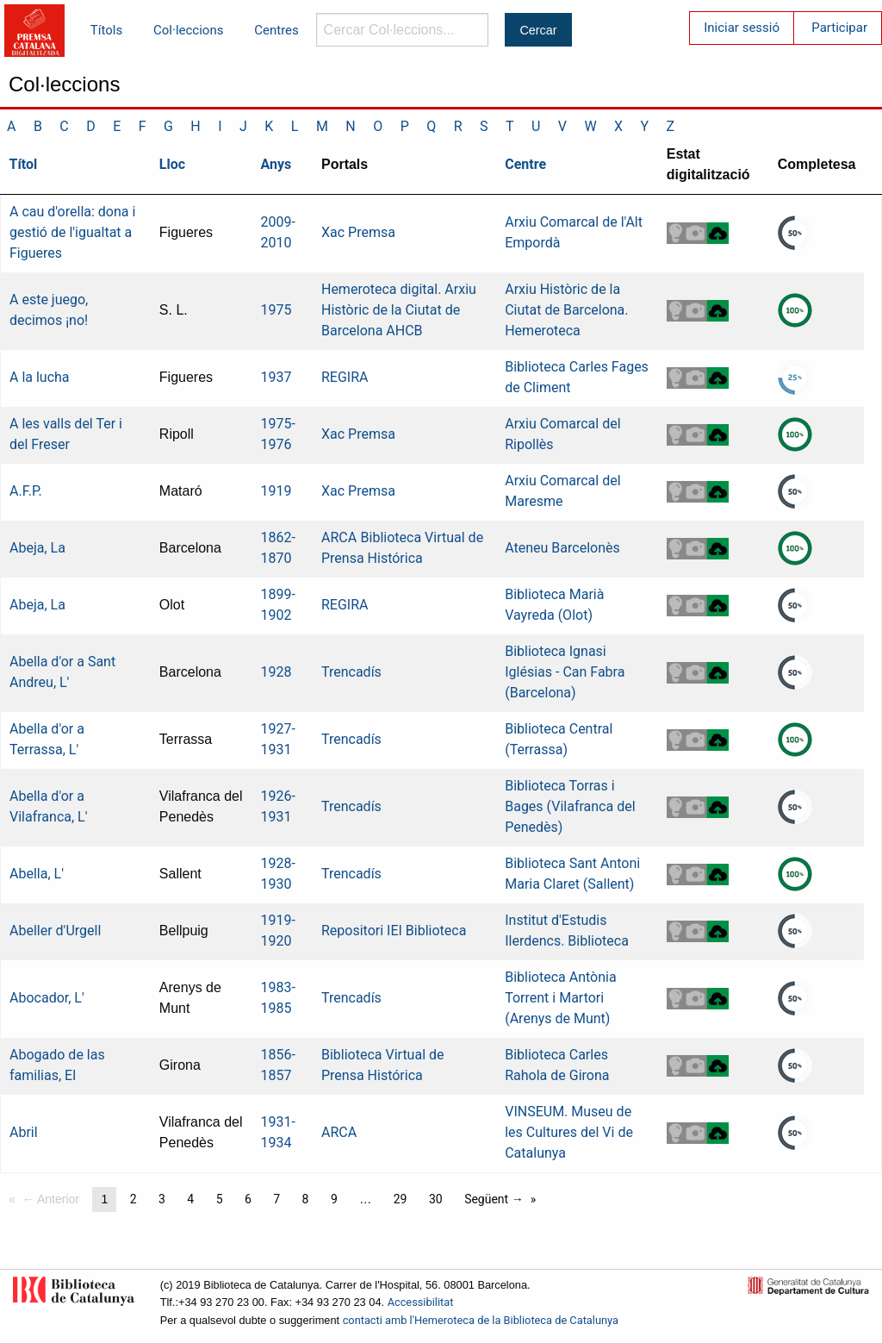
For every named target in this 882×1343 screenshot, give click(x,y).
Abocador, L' (46, 998)
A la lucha (39, 377)
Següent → (494, 1199)
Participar (839, 27)
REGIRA (345, 377)
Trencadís (351, 672)
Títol (23, 164)
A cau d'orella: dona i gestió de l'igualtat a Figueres (72, 232)
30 (436, 1199)
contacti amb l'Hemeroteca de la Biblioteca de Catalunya (480, 1320)
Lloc (172, 164)
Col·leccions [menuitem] (188, 30)
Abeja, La (37, 548)
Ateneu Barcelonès (562, 548)
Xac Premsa (358, 232)
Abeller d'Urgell (55, 930)
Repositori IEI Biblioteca (393, 930)
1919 (276, 491)
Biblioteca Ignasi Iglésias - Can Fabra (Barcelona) (564, 672)
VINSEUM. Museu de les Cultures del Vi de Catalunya (569, 1132)
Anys (276, 164)
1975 (276, 310)
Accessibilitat (421, 1302)
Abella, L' (36, 873)
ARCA (339, 537)
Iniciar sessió (742, 27)
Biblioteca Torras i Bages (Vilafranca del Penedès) (570, 806)
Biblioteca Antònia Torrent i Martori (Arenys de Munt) (560, 998)
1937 (276, 377)
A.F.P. (25, 491)
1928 (276, 672)
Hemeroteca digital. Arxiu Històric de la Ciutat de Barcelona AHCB (398, 310)
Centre (525, 164)
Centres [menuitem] (276, 30)
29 (400, 1199)
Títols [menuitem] (106, 30)
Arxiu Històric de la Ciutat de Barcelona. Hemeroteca (566, 310)
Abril (23, 1132)
